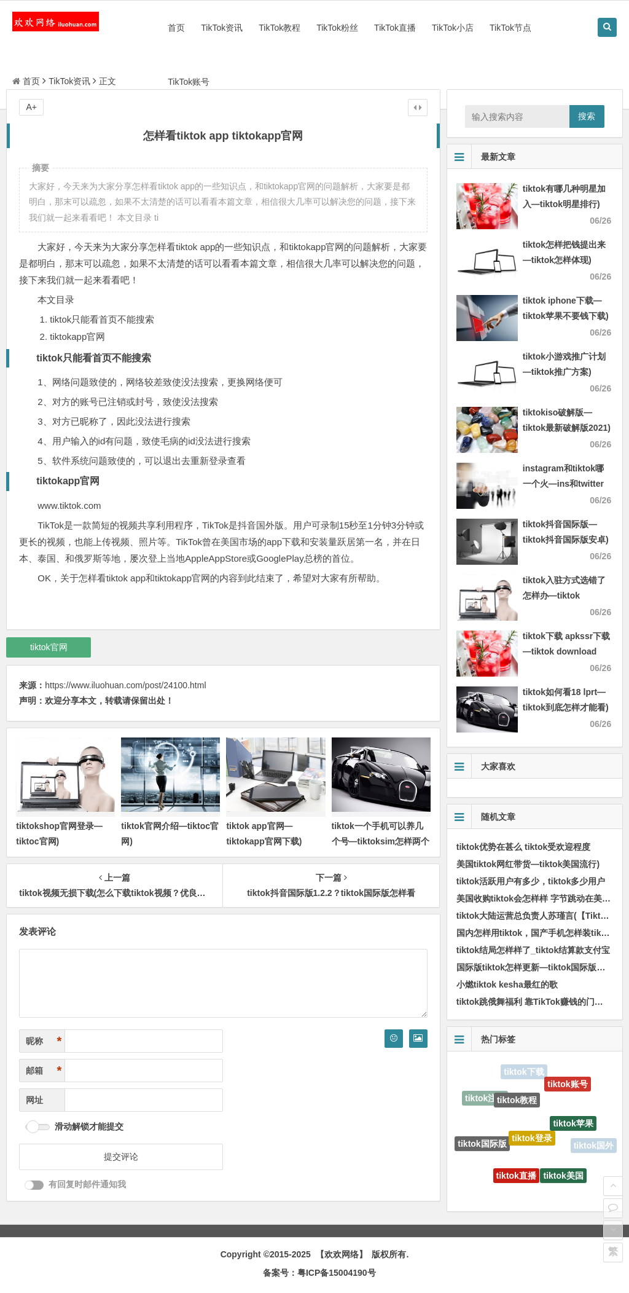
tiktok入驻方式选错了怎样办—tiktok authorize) (564, 595)
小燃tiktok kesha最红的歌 (507, 984)
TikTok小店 (453, 28)
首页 (176, 28)
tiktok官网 (49, 647)
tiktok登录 (532, 1143)
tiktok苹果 (573, 1127)
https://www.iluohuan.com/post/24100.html (125, 685)
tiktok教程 (517, 1104)
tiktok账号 (567, 1086)
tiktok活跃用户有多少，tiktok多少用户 (531, 881)
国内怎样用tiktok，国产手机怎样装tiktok (535, 933)
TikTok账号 (188, 82)
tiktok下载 (524, 1072)
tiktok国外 (594, 1146)
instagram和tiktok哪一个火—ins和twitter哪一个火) (563, 483)
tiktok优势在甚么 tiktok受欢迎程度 (523, 847)
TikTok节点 (510, 28)
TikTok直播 (395, 28)
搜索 (586, 116)
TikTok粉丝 (337, 28)
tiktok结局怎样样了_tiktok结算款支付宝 (533, 950)
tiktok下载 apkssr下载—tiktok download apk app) (566, 651)
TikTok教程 (279, 28)
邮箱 (43, 1070)
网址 (34, 1100)
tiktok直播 (516, 1179)
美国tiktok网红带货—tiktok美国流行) (528, 864)
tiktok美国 (563, 1178)
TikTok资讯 (222, 28)
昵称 (43, 1041)
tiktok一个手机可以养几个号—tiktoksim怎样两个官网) (380, 841)
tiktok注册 (485, 1099)
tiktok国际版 (482, 1145)
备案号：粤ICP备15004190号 (319, 1273)
